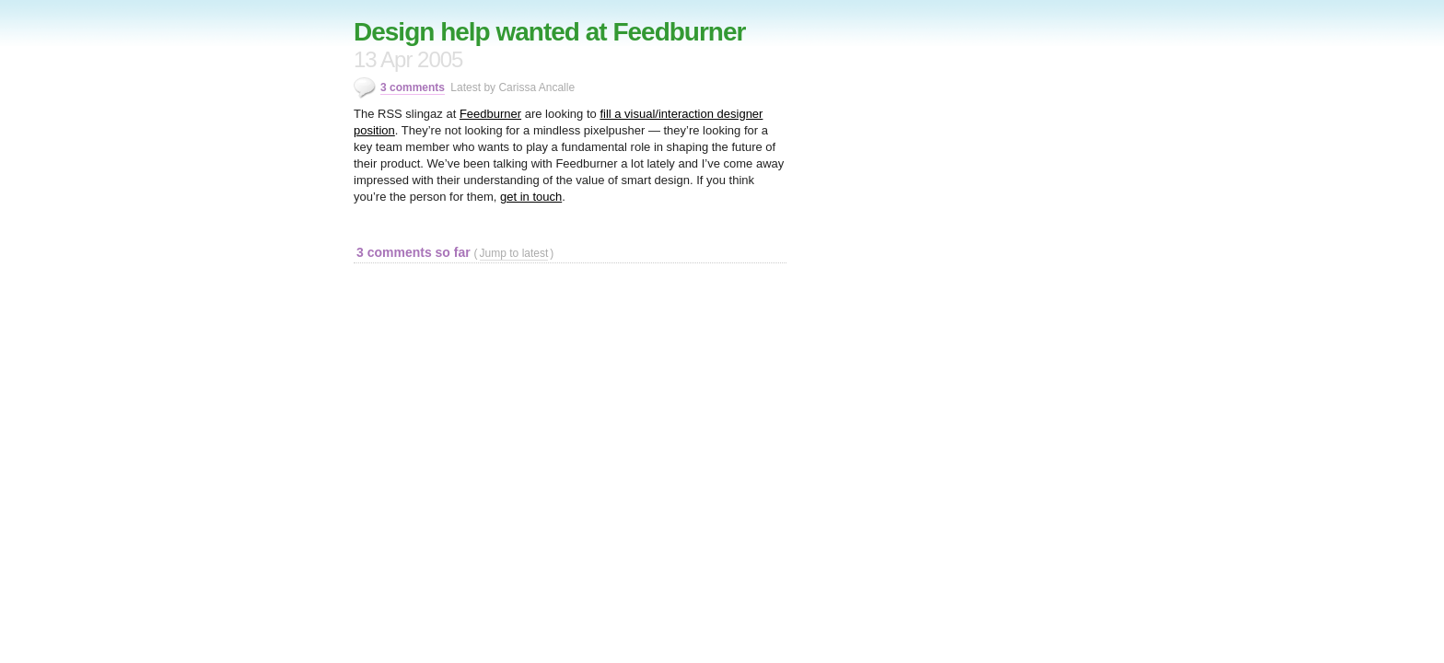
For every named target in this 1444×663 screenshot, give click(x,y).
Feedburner (490, 114)
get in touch (531, 197)
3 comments (412, 87)
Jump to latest (514, 253)
